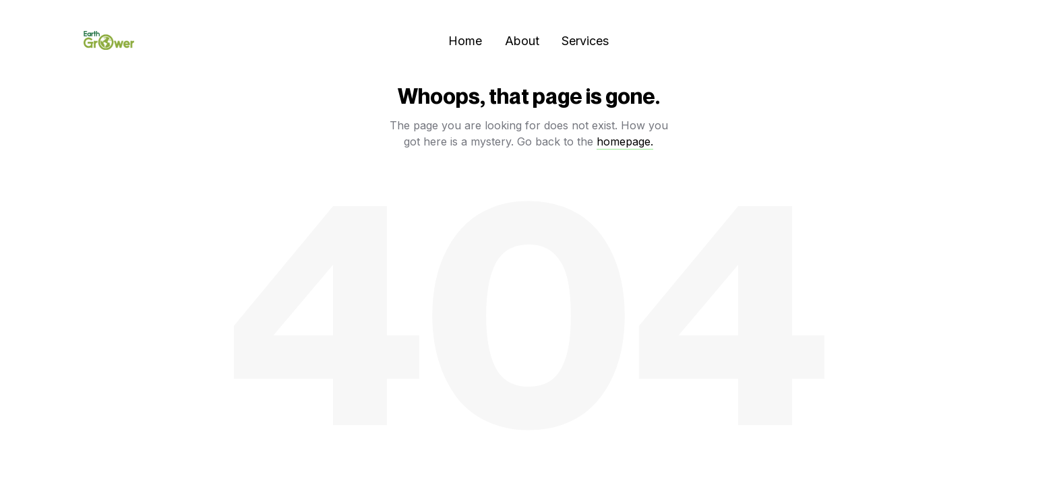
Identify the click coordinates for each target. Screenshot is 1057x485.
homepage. (625, 141)
